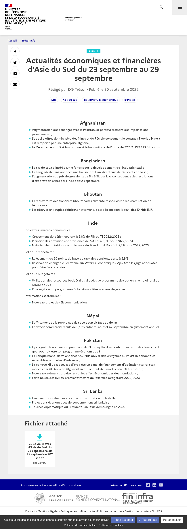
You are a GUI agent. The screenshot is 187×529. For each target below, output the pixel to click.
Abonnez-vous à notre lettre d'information (50, 484)
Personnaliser (172, 519)
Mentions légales (48, 511)
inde (53, 99)
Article (93, 51)
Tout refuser (148, 519)
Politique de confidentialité (78, 511)
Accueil (12, 40)
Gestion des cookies (137, 511)
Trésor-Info (28, 40)
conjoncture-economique (101, 99)
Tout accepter (122, 519)
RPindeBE (130, 99)
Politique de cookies (109, 511)
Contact (30, 511)
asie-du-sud (70, 99)
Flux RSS (157, 511)
